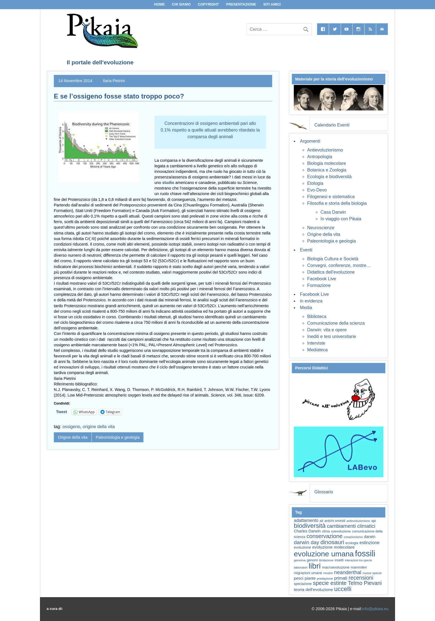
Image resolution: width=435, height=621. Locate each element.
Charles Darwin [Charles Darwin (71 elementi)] (307, 531)
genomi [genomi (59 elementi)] (312, 560)
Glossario (323, 491)
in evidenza (311, 301)
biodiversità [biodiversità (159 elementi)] (309, 525)
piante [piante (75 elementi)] (310, 578)
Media (306, 307)
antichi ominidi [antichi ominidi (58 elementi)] (334, 521)
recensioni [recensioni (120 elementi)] (360, 578)
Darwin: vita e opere (327, 329)
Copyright (208, 4)
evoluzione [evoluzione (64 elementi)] (302, 547)
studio (168, 182)
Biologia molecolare (326, 163)
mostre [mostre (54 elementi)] (328, 573)
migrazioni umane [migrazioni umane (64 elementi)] (308, 573)
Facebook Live (321, 278)
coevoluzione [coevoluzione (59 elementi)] (341, 531)
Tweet (61, 412)
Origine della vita (72, 437)
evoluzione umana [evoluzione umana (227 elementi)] (324, 554)
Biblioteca (316, 316)
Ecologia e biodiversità (329, 176)
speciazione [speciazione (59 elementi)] (303, 584)
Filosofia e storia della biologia (336, 203)
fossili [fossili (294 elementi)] (365, 553)
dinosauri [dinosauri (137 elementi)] (332, 542)
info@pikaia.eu (375, 609)
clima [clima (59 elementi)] (326, 531)
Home (159, 4)
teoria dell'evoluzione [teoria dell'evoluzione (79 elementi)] (313, 589)
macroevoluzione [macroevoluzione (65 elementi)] (336, 567)
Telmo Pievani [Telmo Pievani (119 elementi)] (365, 583)
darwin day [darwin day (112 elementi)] (306, 542)
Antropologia (319, 156)
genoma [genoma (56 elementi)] (299, 560)
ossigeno (71, 426)
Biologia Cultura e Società (332, 258)
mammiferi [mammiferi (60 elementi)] (359, 567)
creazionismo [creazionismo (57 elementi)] (353, 537)
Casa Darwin (333, 212)
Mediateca (317, 349)
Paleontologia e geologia (118, 437)
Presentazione (241, 4)
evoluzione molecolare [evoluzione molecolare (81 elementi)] (333, 547)
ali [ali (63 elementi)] (321, 521)
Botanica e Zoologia (326, 170)
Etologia (315, 183)
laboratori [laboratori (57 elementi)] (300, 567)
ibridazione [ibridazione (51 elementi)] (326, 560)
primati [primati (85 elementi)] (340, 578)
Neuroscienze (320, 227)
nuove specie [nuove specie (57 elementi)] (372, 573)
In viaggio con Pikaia (340, 218)
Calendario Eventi (331, 125)
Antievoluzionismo (325, 150)
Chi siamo (181, 4)
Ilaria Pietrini (114, 81)
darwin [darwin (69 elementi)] (369, 536)
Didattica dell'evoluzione (331, 272)
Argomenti (310, 141)
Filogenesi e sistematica (331, 196)
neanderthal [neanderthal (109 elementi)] (347, 572)
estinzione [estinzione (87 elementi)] (370, 542)
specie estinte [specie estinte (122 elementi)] (330, 583)
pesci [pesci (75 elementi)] (298, 578)
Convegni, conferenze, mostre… (339, 265)
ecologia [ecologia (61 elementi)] (351, 543)
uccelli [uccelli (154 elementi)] (342, 588)
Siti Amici (272, 4)
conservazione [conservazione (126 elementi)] (325, 536)
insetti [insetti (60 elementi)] (339, 560)
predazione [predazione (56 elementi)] (325, 578)
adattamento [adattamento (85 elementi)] (306, 520)
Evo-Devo (317, 190)
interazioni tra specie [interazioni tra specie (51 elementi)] (358, 560)
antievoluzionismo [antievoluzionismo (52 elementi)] (358, 520)
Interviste (316, 343)
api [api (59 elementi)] (373, 521)
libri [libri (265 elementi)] (314, 566)
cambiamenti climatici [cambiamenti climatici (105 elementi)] (351, 526)
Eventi (306, 250)
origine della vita (99, 426)
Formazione (318, 285)
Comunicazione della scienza (336, 323)
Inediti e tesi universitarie (331, 336)
